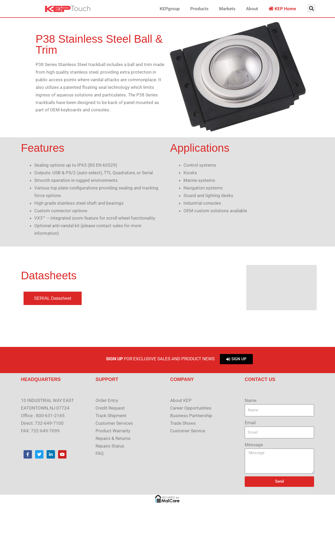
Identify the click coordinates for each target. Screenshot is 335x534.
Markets (227, 8)
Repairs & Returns (113, 438)
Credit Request (110, 408)
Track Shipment (111, 415)
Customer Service (187, 430)
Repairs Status (110, 446)
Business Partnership (191, 415)
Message (254, 444)
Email (250, 422)
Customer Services (114, 423)
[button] (311, 8)
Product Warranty (113, 430)
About (252, 8)
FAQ (100, 453)
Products (199, 8)
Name (250, 400)
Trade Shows (183, 423)
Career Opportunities (190, 408)
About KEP (181, 400)
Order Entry (107, 400)
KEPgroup (170, 8)
